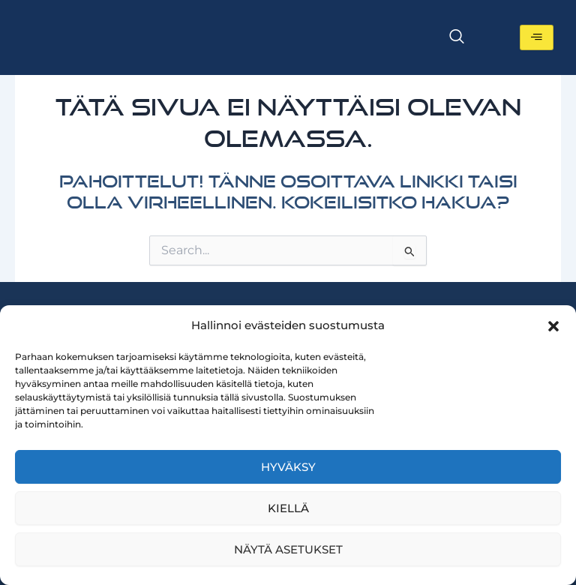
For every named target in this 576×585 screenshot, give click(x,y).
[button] (553, 326)
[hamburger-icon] (537, 37)
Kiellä (288, 508)
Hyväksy (288, 467)
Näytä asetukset (288, 549)
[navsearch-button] (457, 37)
